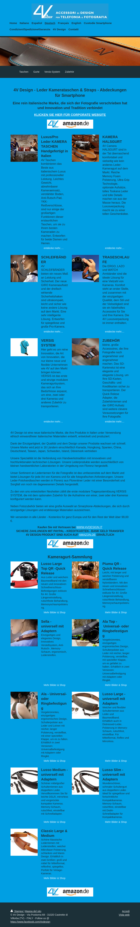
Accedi (126, 911)
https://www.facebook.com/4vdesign (30, 921)
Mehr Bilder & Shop (55, 612)
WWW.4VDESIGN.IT (89, 527)
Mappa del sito (33, 911)
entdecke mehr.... (114, 248)
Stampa (17, 911)
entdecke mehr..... (54, 248)
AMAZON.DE (87, 534)
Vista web (124, 914)
